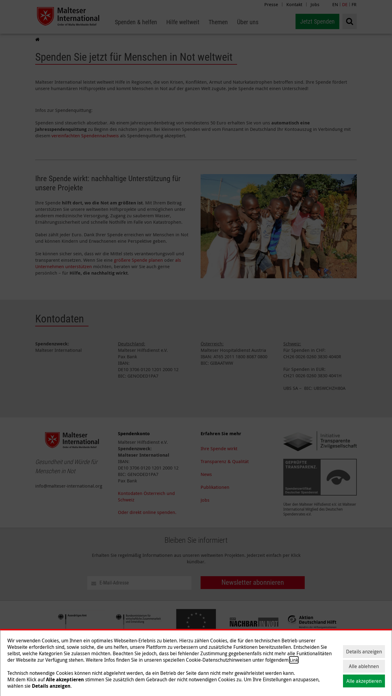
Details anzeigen (364, 651)
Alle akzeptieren (364, 681)
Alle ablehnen (364, 666)
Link (294, 660)
